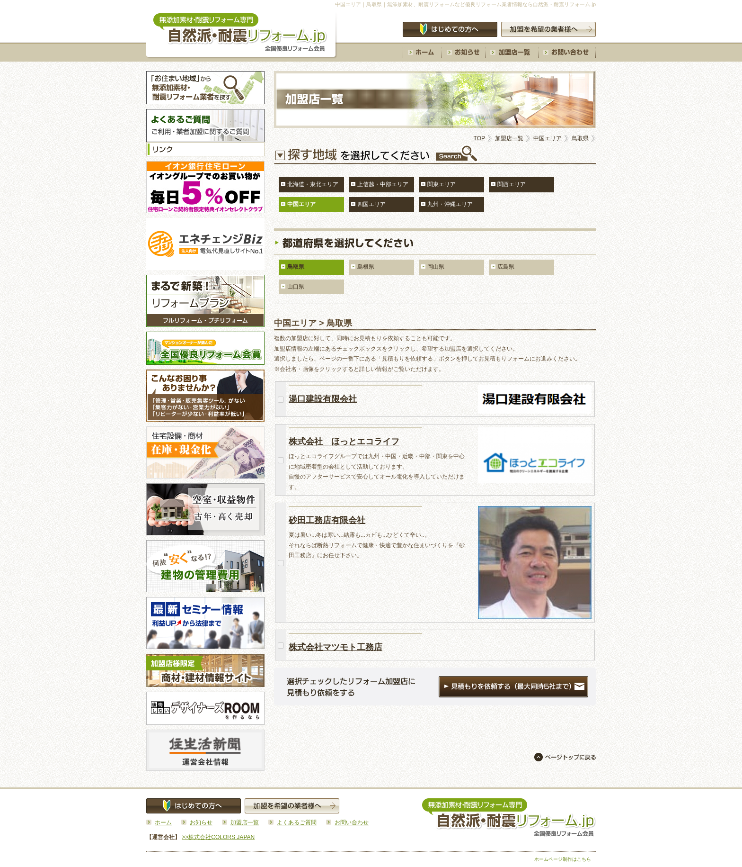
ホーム (163, 822)
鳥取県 (580, 138)
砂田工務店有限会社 (327, 520)
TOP (479, 138)
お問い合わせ (352, 822)
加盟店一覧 (509, 138)
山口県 (295, 286)
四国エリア (371, 204)
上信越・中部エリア (382, 184)
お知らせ (201, 822)
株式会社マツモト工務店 (335, 647)
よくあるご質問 (297, 822)
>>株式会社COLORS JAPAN (218, 837)
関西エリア (511, 184)
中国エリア (547, 138)
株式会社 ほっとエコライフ (344, 441)
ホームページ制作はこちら (562, 859)
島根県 (365, 266)
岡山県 (435, 266)
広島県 (505, 266)
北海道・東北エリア (312, 184)
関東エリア (441, 184)
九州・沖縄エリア (450, 204)
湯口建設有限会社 (323, 399)
